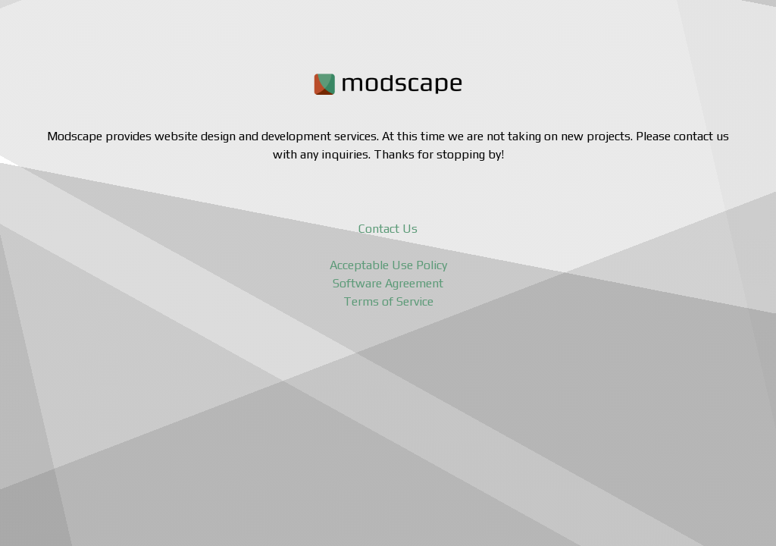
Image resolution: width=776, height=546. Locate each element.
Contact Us (388, 228)
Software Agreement (388, 283)
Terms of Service (388, 301)
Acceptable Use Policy (388, 265)
